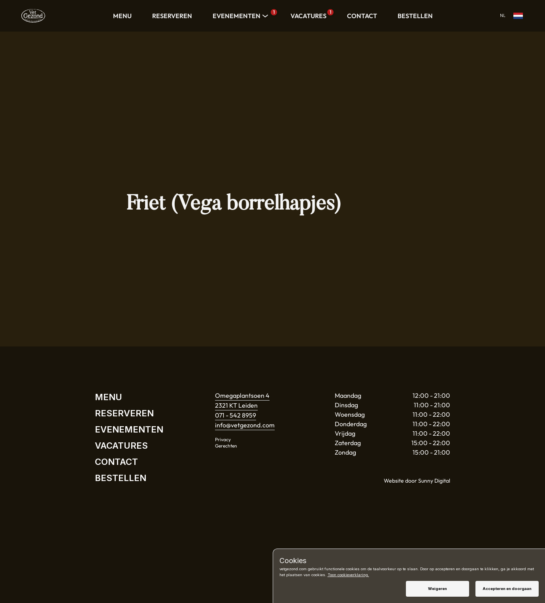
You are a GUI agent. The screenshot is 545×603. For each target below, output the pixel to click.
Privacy (223, 439)
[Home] (33, 15)
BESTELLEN (415, 16)
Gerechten (226, 446)
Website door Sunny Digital (417, 480)
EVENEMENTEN (241, 16)
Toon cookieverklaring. (348, 575)
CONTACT (362, 16)
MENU (122, 16)
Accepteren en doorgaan (507, 588)
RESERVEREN (172, 16)
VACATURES (310, 14)
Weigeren (437, 588)
